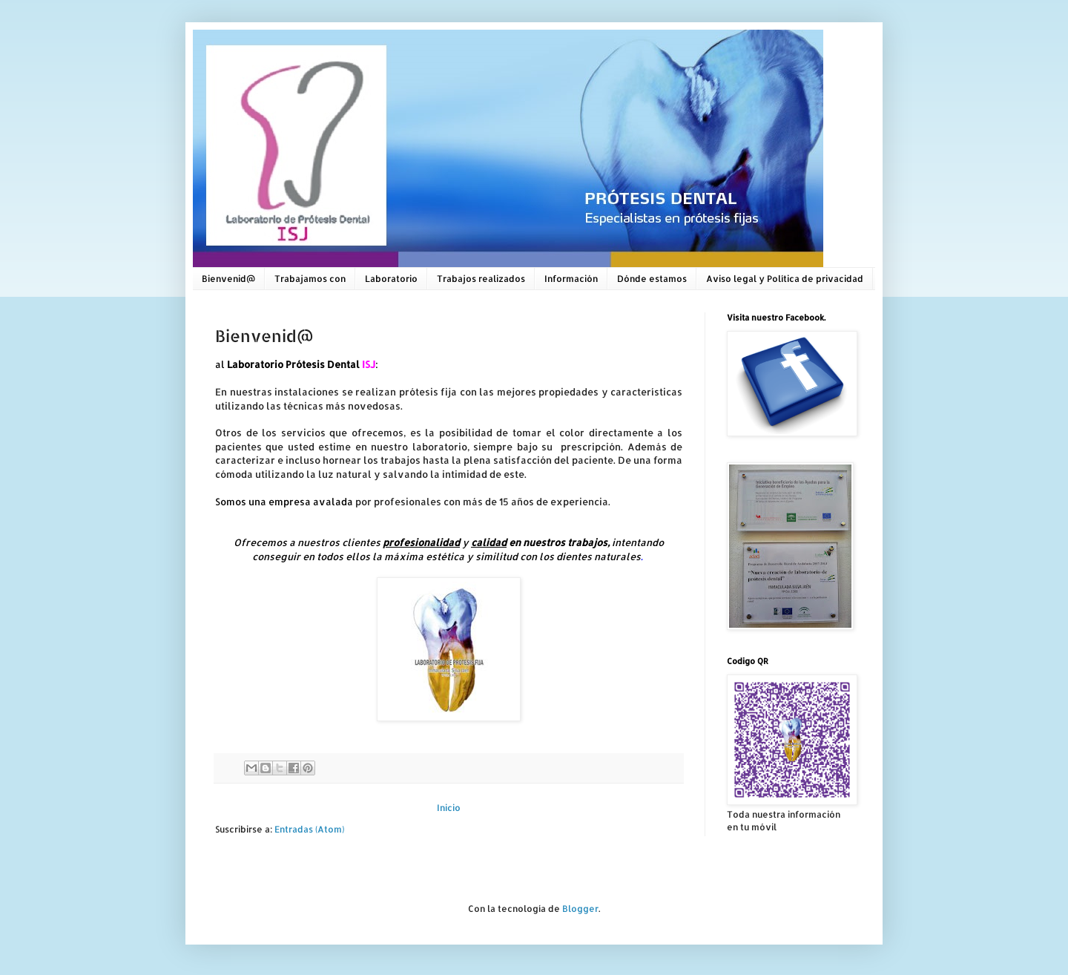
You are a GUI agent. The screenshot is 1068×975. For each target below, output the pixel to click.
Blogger (580, 908)
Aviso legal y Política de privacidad (784, 278)
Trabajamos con (310, 278)
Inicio (449, 807)
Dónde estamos (652, 278)
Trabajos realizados (481, 278)
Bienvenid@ (228, 278)
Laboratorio (391, 278)
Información (571, 278)
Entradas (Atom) (309, 829)
